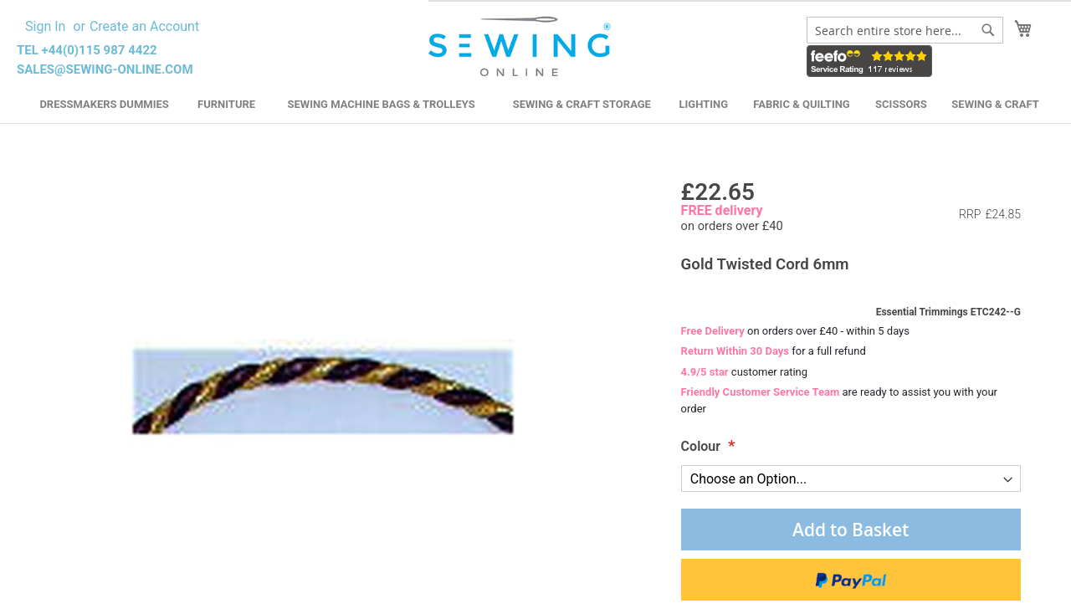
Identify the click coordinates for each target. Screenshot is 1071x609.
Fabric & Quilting (801, 104)
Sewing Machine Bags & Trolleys (380, 104)
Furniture (226, 104)
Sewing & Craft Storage (582, 104)
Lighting (704, 104)
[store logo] (521, 46)
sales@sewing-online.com (105, 69)
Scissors (901, 104)
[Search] (988, 30)
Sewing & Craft (994, 104)
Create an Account (144, 26)
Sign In (45, 26)
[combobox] (905, 30)
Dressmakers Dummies (103, 104)
